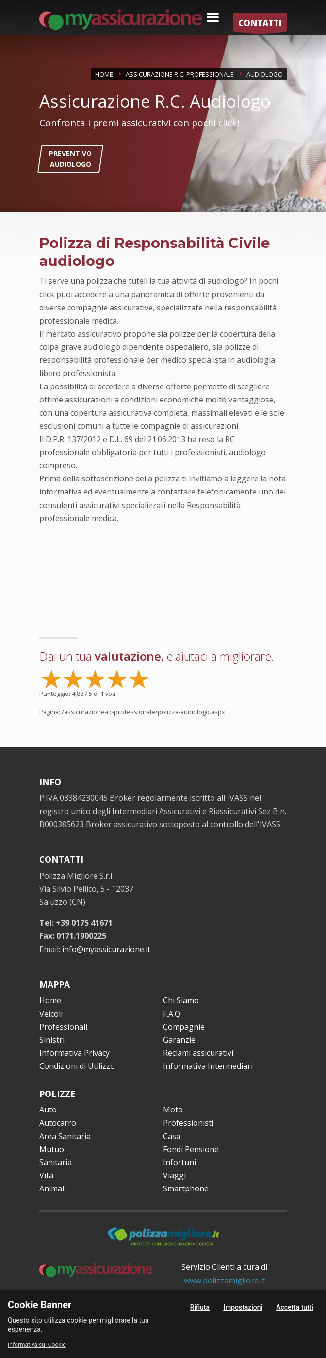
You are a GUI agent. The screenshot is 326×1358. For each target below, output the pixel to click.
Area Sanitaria (65, 1136)
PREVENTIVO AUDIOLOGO (70, 159)
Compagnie (184, 1026)
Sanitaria (55, 1162)
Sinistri (52, 1039)
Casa (171, 1136)
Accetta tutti (294, 1307)
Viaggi (174, 1175)
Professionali (63, 1026)
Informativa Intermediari (208, 1066)
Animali (52, 1188)
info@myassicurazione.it (106, 949)
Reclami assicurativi (198, 1053)
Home (50, 1000)
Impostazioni (242, 1307)
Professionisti (188, 1122)
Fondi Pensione (191, 1149)
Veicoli (51, 1013)
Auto (48, 1109)
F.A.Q (171, 1013)
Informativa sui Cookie (37, 1345)
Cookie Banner (39, 1305)
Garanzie (179, 1039)
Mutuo (51, 1149)
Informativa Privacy (74, 1053)
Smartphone (186, 1188)
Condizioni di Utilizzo (77, 1066)
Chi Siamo (181, 1000)
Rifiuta (200, 1307)
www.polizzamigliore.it (224, 1280)
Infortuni (179, 1162)
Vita (46, 1175)
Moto (173, 1109)
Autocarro (57, 1122)
